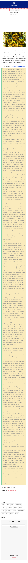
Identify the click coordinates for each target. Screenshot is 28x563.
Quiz (7, 514)
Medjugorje (9, 508)
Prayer (15, 508)
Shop (3, 514)
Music (16, 514)
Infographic (18, 505)
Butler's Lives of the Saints (18, 67)
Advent (11, 514)
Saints (3, 505)
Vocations (8, 511)
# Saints (17, 10)
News (14, 511)
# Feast (12, 10)
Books (20, 508)
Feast (7, 505)
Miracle (3, 508)
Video (3, 511)
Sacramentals (21, 511)
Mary (12, 505)
